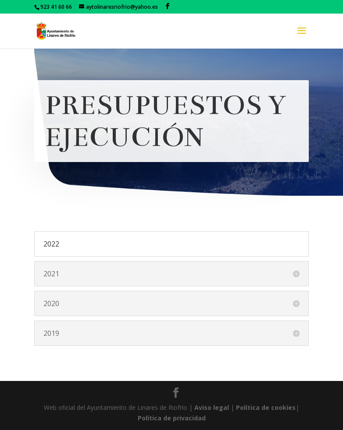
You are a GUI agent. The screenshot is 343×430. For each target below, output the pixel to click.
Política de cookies (266, 407)
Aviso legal (211, 407)
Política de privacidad (172, 418)
